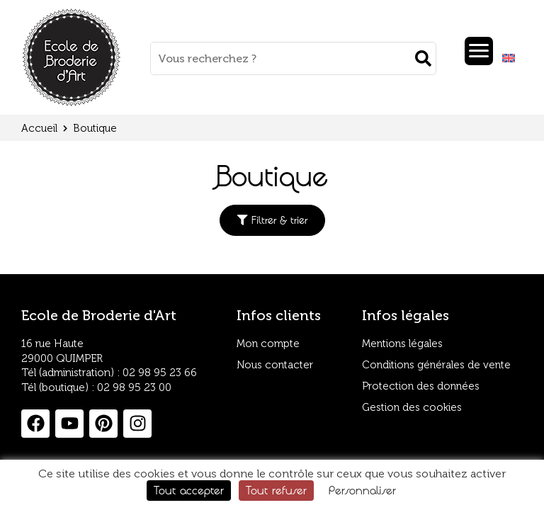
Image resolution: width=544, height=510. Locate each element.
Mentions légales (403, 344)
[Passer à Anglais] (508, 58)
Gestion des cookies (412, 408)
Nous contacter (275, 365)
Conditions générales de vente (438, 365)
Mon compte (268, 344)
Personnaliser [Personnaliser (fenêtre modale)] (362, 490)
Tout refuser (276, 490)
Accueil (39, 128)
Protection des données (422, 386)
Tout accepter (189, 490)
